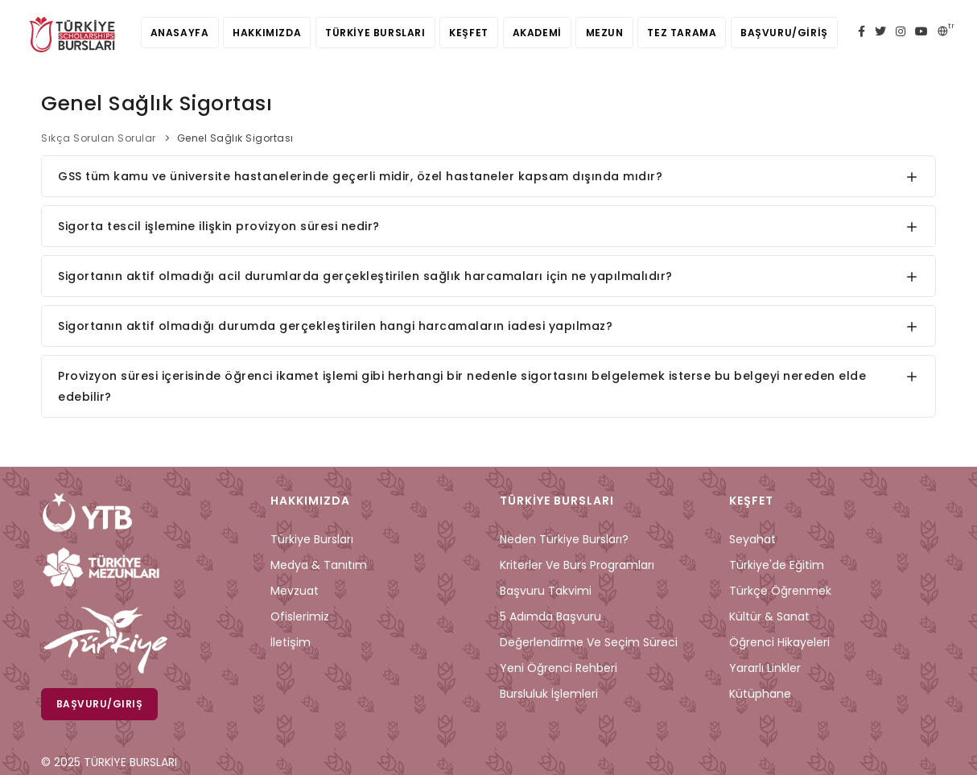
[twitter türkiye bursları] (880, 32)
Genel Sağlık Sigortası (235, 138)
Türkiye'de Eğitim (776, 565)
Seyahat (752, 539)
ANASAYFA (167, 32)
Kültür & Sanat (769, 616)
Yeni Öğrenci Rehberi (558, 668)
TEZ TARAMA (690, 32)
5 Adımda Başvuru (550, 616)
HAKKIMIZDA (259, 32)
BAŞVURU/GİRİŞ (796, 32)
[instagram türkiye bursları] (900, 32)
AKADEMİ (538, 32)
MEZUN (610, 32)
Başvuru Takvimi (546, 591)
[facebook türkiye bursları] (861, 32)
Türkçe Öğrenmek (780, 591)
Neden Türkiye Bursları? (564, 539)
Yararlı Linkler (765, 668)
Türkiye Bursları (311, 539)
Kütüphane (760, 694)
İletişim (290, 642)
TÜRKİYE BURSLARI (370, 32)
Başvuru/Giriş (99, 704)
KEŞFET (467, 32)
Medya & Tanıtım (318, 565)
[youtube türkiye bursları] (921, 32)
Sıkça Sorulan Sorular (98, 138)
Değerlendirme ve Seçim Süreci (589, 642)
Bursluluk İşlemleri (549, 694)
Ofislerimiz (299, 616)
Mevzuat (294, 591)
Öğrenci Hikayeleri (779, 642)
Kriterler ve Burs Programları (577, 565)
